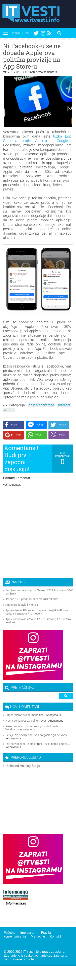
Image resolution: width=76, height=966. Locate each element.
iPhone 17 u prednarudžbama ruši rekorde (31, 599)
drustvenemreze (41, 405)
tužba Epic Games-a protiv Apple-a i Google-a (37, 138)
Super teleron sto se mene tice (24, 715)
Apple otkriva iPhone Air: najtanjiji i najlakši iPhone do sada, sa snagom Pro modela (38, 612)
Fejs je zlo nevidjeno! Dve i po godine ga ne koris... (37, 735)
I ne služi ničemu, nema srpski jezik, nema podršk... (37, 743)
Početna (9, 933)
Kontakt (55, 936)
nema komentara (46, 72)
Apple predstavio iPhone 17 (22, 604)
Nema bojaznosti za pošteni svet (25, 720)
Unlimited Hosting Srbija (22, 766)
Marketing (38, 936)
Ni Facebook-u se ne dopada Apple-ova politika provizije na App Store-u (32, 56)
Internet (64, 405)
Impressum (28, 933)
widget (9, 410)
